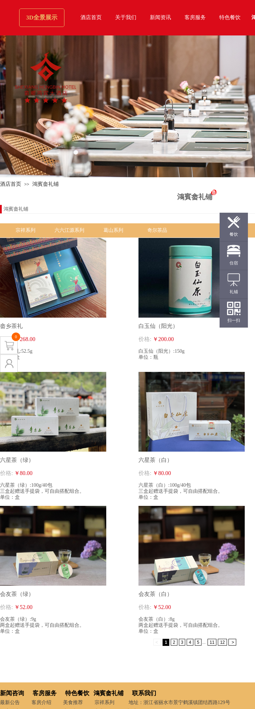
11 (212, 642)
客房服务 (195, 17)
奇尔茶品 (157, 230)
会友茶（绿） (17, 594)
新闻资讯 (160, 17)
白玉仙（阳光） (158, 326)
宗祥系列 (25, 230)
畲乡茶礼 (11, 326)
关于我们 (125, 17)
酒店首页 (91, 17)
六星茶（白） (155, 460)
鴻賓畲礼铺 (45, 184)
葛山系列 (113, 230)
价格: (144, 339)
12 (222, 642)
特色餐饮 (229, 17)
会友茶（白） (155, 594)
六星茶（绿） (17, 460)
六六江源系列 (69, 230)
